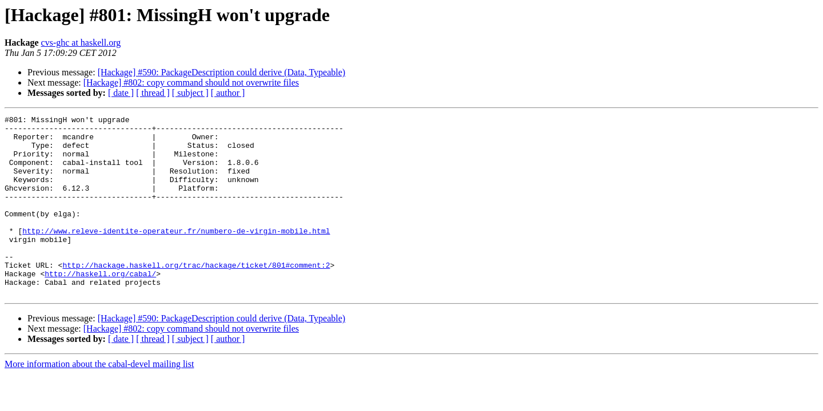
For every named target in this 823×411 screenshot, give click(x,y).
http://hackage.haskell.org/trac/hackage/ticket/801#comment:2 (196, 296)
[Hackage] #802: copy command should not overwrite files (191, 82)
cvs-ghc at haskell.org (81, 42)
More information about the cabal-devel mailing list (99, 400)
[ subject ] (190, 93)
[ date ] (121, 93)
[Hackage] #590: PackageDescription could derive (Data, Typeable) (222, 72)
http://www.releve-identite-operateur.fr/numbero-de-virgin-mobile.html (176, 254)
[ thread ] (153, 93)
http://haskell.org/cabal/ (100, 306)
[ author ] (228, 93)
